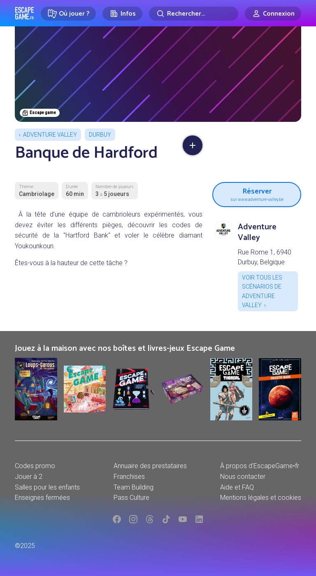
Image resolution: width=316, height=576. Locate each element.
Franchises (129, 476)
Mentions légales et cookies (260, 497)
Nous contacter (242, 476)
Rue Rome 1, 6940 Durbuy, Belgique (264, 257)
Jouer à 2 (28, 476)
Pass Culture (131, 497)
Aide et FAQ (237, 487)
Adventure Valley (50, 134)
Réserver (256, 193)
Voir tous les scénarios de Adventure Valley (262, 291)
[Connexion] (273, 14)
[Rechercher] (193, 14)
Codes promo (35, 466)
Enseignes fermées (42, 497)
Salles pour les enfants (47, 487)
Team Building (133, 487)
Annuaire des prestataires (150, 466)
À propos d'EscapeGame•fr (259, 466)
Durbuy (100, 134)
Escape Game (24, 13)
